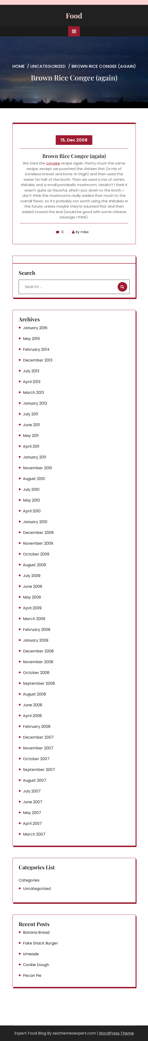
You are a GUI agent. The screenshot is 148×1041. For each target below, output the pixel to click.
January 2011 (34, 457)
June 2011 (31, 425)
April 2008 (32, 716)
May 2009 (32, 597)
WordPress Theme (116, 1033)
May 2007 (32, 812)
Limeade (31, 954)
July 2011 (30, 414)
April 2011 (31, 446)
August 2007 (34, 780)
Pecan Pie (32, 975)
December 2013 (37, 360)
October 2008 (36, 672)
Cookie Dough (36, 964)
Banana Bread (36, 932)
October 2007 (36, 759)
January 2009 (35, 640)
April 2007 (32, 823)
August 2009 (34, 565)
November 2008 (38, 662)
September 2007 (39, 769)
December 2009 (38, 532)
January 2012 (35, 403)
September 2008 (39, 683)
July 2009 (31, 575)
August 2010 (34, 478)
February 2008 (36, 726)
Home (18, 66)
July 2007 (32, 791)
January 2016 (35, 328)
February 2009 (36, 629)
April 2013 (31, 382)
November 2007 (38, 748)
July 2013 (31, 371)
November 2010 (37, 468)
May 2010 (31, 500)
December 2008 (38, 651)
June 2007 (32, 802)
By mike (80, 232)
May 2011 (31, 435)
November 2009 (38, 543)
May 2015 (31, 338)
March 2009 (34, 619)
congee (53, 163)
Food (74, 15)
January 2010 (35, 522)
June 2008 (32, 705)
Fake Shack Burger (40, 943)
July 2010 (31, 489)
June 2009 (32, 586)
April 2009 (32, 608)
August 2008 (34, 694)
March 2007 (34, 834)
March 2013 (33, 392)
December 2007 (38, 737)
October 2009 (36, 554)
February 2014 (36, 349)
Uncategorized (48, 66)
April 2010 (32, 511)
